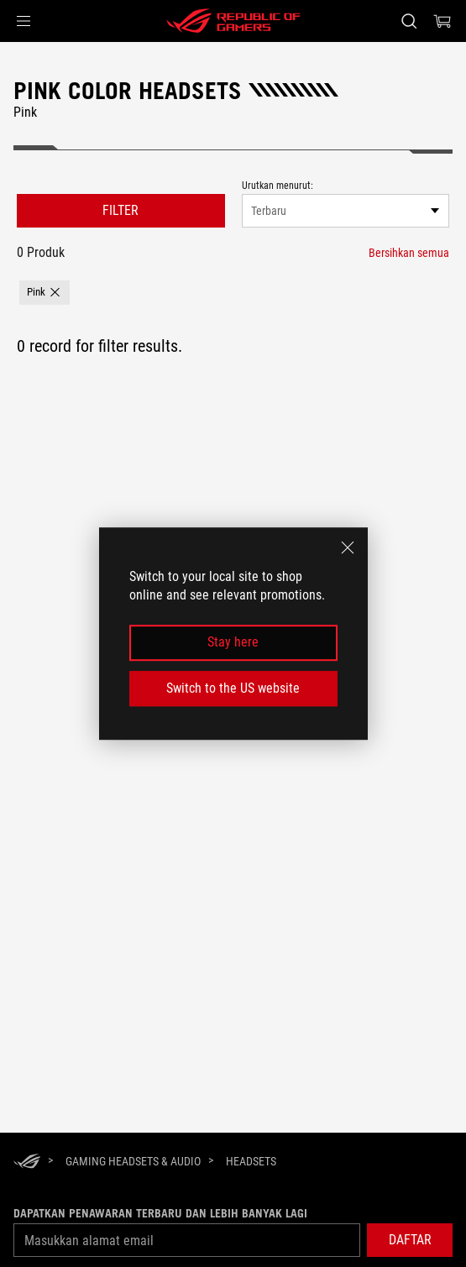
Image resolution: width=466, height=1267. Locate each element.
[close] (348, 547)
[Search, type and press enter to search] (408, 21)
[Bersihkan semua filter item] (409, 252)
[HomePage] (26, 1162)
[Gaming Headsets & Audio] (133, 1161)
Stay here (233, 643)
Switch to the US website (233, 688)
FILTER (120, 210)
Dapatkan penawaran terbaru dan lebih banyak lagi (160, 1213)
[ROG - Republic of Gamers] (233, 21)
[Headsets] (251, 1161)
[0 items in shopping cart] (442, 21)
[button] (23, 21)
